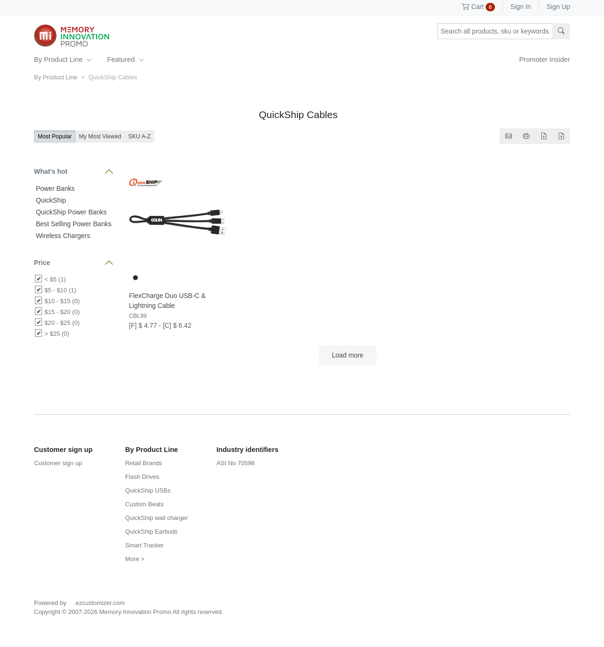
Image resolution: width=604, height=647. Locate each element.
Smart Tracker (144, 545)
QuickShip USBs (147, 490)
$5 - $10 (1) (60, 290)
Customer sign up (58, 463)
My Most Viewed (100, 136)
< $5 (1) (55, 279)
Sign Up (558, 6)
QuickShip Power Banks (70, 212)
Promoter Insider (544, 59)
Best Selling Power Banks (72, 224)
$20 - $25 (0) (61, 322)
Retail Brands (143, 463)
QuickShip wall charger (156, 517)
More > (134, 558)
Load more (348, 355)
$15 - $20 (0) (61, 311)
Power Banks (54, 188)
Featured (125, 59)
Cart (478, 6)
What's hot (50, 171)
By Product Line (63, 59)
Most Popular (55, 136)
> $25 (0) (56, 333)
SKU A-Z (139, 136)
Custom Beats (144, 504)
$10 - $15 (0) (61, 301)
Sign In (521, 6)
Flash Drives (142, 476)
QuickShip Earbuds (151, 531)
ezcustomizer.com (100, 602)
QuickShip (50, 200)
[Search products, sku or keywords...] (495, 31)
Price (42, 262)
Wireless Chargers (62, 235)
